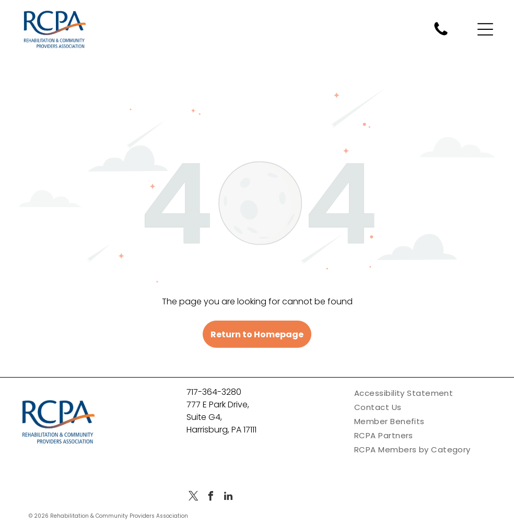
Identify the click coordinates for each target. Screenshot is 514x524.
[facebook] (211, 497)
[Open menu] (485, 29)
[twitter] (193, 497)
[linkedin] (228, 497)
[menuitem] (424, 393)
